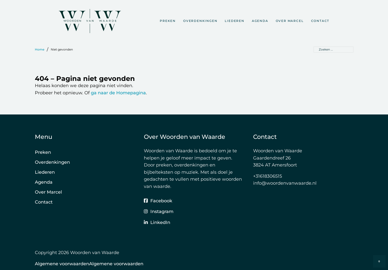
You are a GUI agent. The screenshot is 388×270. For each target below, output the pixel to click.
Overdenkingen (200, 21)
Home (39, 49)
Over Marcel (290, 21)
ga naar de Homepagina (118, 93)
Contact (320, 21)
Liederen (234, 21)
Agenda (260, 21)
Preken (168, 21)
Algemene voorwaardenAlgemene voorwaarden (89, 264)
